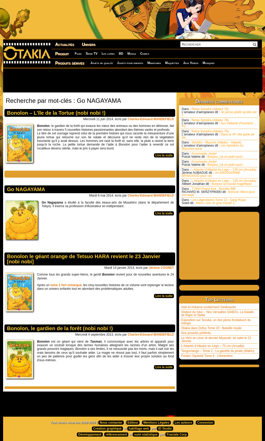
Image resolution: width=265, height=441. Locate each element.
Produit (62, 54)
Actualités (64, 44)
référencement (116, 434)
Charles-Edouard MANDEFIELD (151, 119)
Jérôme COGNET (161, 268)
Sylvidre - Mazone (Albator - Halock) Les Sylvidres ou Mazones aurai (213, 145)
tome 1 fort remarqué (66, 285)
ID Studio (165, 428)
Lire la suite (164, 155)
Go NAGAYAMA (26, 189)
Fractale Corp (177, 434)
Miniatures (154, 63)
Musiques (209, 63)
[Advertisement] (132, 80)
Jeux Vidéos (190, 63)
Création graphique (107, 428)
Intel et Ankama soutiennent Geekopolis (208, 307)
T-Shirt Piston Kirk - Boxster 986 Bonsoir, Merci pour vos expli (218, 192)
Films (78, 53)
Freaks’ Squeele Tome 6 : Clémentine (207, 356)
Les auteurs (183, 422)
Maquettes (172, 63)
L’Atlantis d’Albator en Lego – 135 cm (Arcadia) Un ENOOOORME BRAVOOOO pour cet (219, 173)
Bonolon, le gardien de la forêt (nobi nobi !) (60, 328)
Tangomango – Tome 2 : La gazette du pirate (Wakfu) (217, 351)
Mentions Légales (156, 422)
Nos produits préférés (196, 333)
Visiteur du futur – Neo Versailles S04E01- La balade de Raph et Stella (217, 313)
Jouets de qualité (101, 63)
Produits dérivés (69, 63)
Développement (89, 434)
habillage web (139, 428)
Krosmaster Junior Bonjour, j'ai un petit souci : (213, 155)
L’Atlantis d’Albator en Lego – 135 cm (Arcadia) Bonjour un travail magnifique (219, 182)
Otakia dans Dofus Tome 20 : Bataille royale (211, 328)
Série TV (91, 53)
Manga (131, 53)
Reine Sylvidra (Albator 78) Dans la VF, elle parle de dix (218, 134)
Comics (144, 53)
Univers (88, 44)
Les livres (108, 53)
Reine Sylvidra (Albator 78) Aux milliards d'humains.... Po (219, 123)
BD (121, 53)
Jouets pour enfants (130, 63)
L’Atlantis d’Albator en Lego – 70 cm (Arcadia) (212, 346)
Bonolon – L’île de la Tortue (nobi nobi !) (56, 113)
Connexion (205, 422)
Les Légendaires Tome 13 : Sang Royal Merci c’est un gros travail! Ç (214, 201)
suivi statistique (146, 434)
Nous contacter (111, 422)
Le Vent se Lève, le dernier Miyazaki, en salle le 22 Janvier (216, 339)
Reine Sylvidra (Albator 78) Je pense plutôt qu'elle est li (219, 112)
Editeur (133, 422)
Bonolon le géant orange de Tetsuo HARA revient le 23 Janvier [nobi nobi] (83, 259)
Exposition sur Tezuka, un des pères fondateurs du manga (216, 321)
